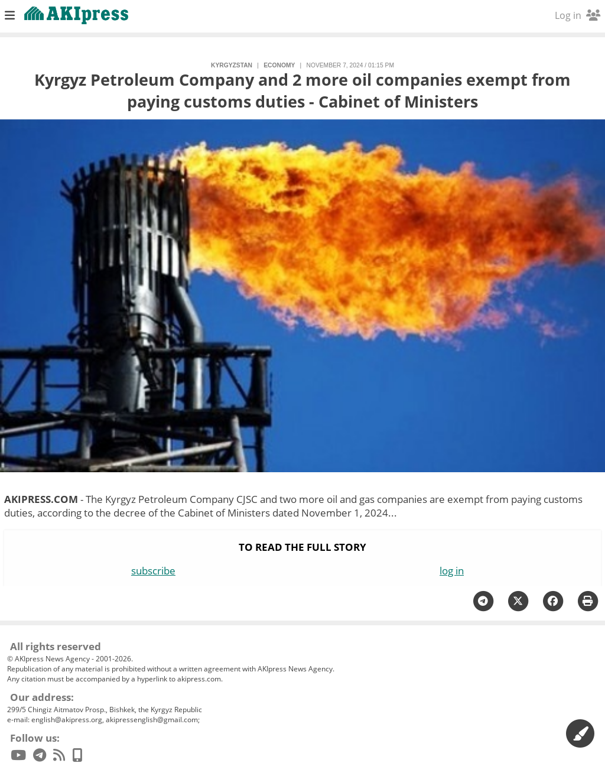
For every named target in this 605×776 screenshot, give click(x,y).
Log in (577, 15)
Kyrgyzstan (231, 65)
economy (279, 65)
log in (452, 570)
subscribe (153, 570)
